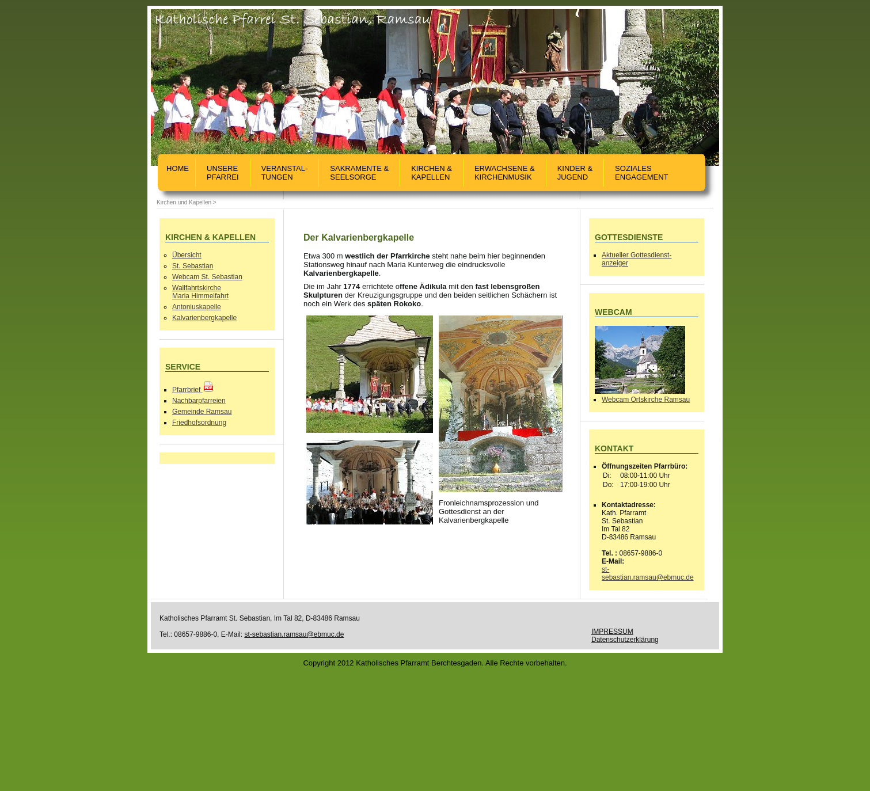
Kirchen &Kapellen (431, 172)
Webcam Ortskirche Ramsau (646, 400)
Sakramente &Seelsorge (359, 172)
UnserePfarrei (223, 172)
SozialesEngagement (641, 172)
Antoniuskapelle (196, 307)
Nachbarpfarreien (199, 401)
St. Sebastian (192, 266)
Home (177, 172)
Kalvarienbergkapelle (204, 318)
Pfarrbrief (193, 390)
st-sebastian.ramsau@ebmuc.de (648, 573)
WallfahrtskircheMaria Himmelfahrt (200, 292)
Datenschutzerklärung (625, 640)
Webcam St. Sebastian (207, 277)
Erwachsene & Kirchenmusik (504, 172)
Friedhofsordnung (199, 423)
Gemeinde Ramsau (201, 412)
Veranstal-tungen (284, 172)
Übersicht (187, 255)
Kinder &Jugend (574, 172)
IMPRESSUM (612, 632)
